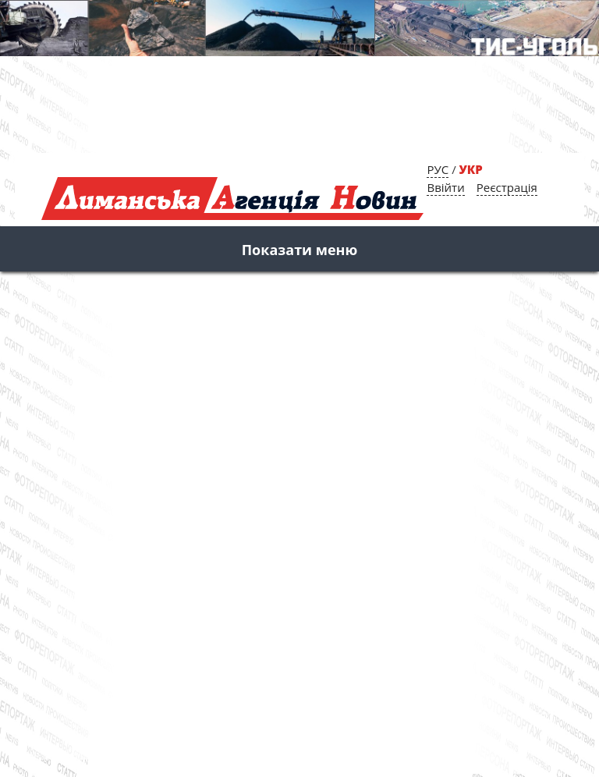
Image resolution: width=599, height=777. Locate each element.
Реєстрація (507, 187)
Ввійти (445, 187)
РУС (437, 169)
